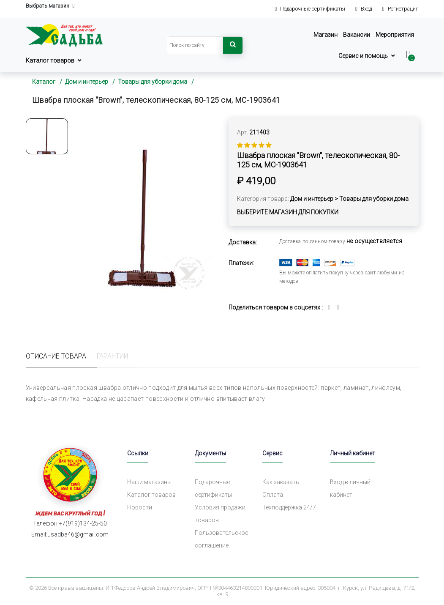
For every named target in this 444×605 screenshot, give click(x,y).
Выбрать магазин (50, 6)
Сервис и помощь (363, 55)
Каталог (43, 81)
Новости (139, 507)
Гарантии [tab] (112, 356)
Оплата (272, 494)
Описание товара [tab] (56, 356)
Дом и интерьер (86, 81)
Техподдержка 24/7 (289, 507)
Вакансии (356, 34)
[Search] (195, 45)
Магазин (325, 34)
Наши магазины (149, 482)
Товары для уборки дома (152, 81)
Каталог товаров (50, 60)
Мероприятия (395, 34)
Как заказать (280, 482)
